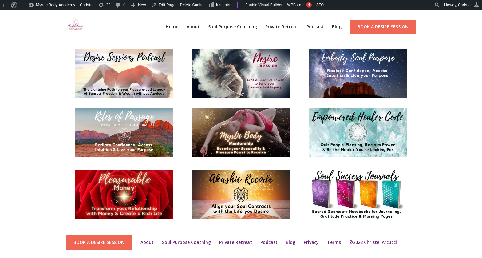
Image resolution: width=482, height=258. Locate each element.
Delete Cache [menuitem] (191, 4)
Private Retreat (281, 27)
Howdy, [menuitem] (458, 4)
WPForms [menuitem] (299, 5)
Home (172, 27)
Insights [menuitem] (219, 4)
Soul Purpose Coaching (232, 27)
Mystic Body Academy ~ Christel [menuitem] (65, 4)
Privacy (311, 242)
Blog (337, 27)
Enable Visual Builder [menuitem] (263, 4)
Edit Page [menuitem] (167, 4)
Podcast (315, 27)
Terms (334, 242)
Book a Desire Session (383, 27)
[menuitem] (4, 5)
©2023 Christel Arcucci (373, 242)
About (193, 27)
